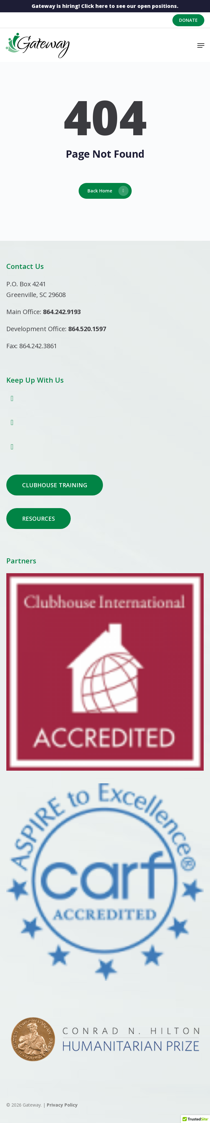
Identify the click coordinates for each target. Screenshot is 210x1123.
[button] (200, 45)
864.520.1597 (87, 329)
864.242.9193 (62, 311)
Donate (188, 20)
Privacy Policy (62, 1105)
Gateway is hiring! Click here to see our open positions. (105, 6)
